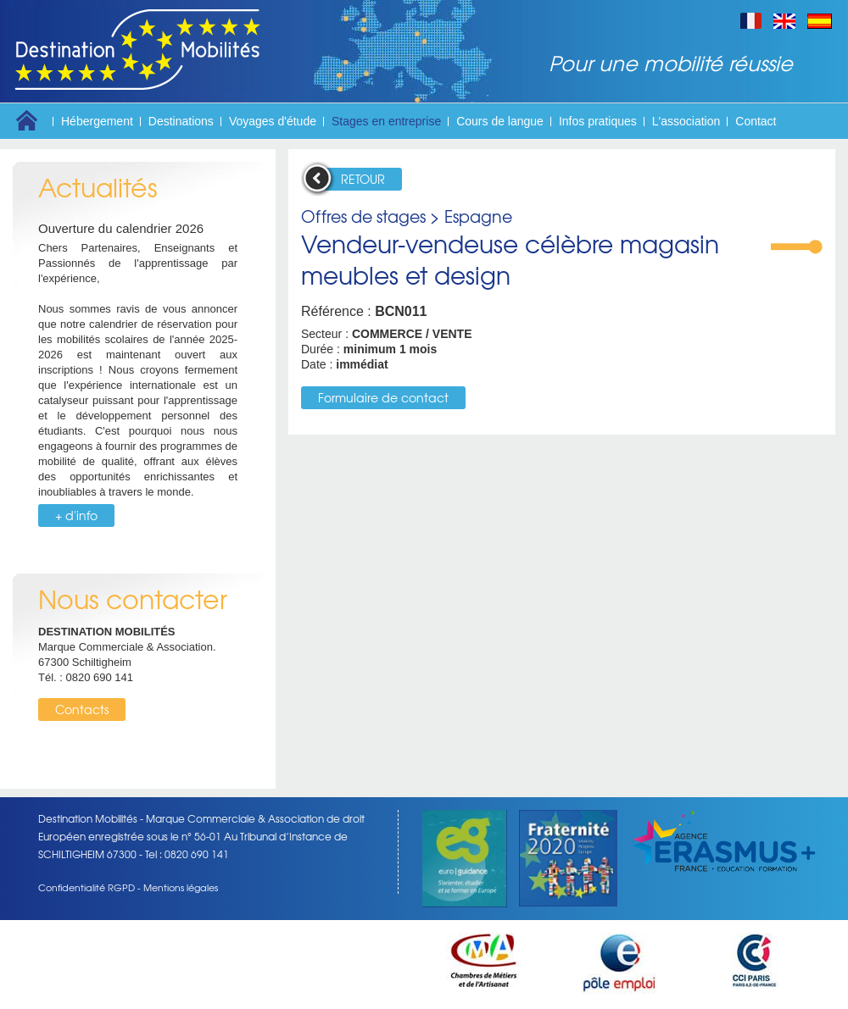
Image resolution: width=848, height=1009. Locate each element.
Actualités (98, 187)
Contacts (82, 709)
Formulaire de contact (383, 397)
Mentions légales (180, 887)
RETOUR (363, 178)
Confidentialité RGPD (86, 887)
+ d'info (76, 515)
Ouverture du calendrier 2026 (121, 228)
